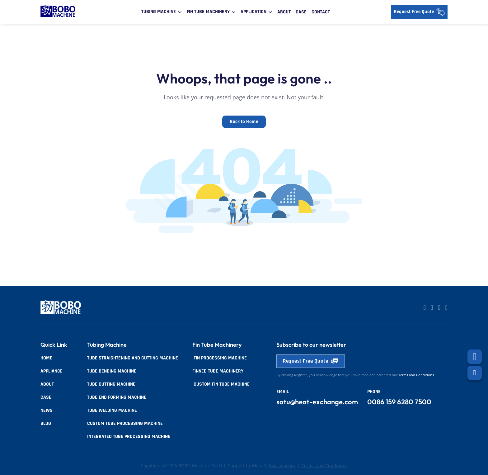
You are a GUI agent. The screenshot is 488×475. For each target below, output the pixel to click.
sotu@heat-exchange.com (317, 401)
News (46, 410)
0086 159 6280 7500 (399, 401)
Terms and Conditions (325, 465)
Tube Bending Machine (111, 371)
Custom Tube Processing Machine (125, 423)
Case (301, 12)
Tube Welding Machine (112, 410)
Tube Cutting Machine (111, 384)
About (284, 12)
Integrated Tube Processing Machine (128, 436)
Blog (45, 423)
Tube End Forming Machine (116, 397)
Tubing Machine (158, 11)
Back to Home (244, 122)
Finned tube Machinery (217, 371)
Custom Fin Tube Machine (221, 384)
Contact (321, 12)
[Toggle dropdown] (180, 12)
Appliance (51, 371)
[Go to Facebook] (439, 307)
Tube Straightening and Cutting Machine (132, 358)
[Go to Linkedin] (425, 307)
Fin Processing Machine (219, 358)
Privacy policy (281, 465)
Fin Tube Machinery (208, 11)
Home (46, 358)
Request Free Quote (421, 11)
